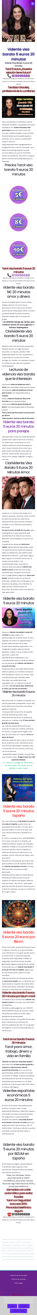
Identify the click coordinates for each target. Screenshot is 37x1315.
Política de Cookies (18, 1279)
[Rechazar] (35, 1305)
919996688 (21, 275)
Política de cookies (18, 1311)
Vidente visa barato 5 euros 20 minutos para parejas (18, 426)
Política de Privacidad (18, 1275)
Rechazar (24, 1306)
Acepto (12, 1306)
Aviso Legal (18, 1283)
